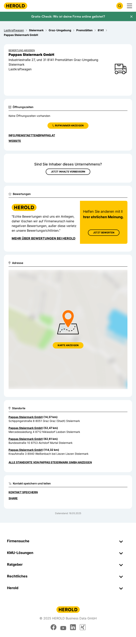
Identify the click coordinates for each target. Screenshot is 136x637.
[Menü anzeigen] (129, 6)
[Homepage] (15, 6)
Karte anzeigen (68, 345)
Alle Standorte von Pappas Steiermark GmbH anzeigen (50, 462)
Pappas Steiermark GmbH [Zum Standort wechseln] (26, 417)
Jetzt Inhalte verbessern (68, 171)
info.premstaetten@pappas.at (32, 135)
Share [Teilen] (13, 498)
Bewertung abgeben (22, 50)
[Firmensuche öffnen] (119, 6)
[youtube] (63, 627)
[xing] (83, 627)
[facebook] (53, 627)
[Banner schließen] (131, 16)
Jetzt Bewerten (103, 232)
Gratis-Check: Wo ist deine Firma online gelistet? (68, 16)
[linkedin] (73, 627)
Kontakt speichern (23, 492)
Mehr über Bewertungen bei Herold (43, 238)
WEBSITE (15, 140)
